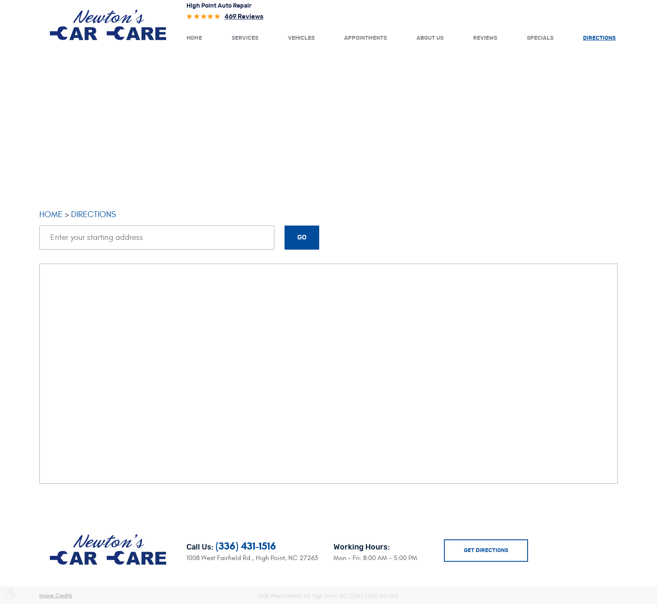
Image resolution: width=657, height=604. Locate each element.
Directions (599, 38)
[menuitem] (194, 37)
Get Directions (486, 550)
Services (245, 38)
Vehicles (301, 38)
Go (302, 237)
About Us (429, 38)
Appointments (365, 38)
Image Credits (55, 595)
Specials (540, 38)
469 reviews (243, 17)
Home (194, 38)
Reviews (485, 38)
